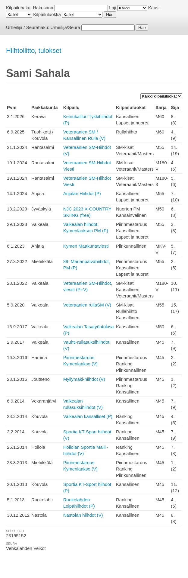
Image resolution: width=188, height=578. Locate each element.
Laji (112, 7)
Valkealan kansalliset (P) (87, 416)
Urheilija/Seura (65, 27)
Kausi (154, 7)
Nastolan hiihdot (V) (83, 515)
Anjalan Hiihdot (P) (82, 193)
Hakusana (43, 7)
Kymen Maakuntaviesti (86, 246)
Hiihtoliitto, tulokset (33, 50)
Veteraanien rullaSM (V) (87, 304)
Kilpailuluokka (47, 14)
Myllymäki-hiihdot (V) (84, 379)
